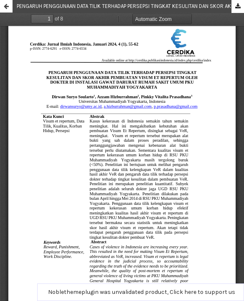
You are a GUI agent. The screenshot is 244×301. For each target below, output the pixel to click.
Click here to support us (202, 292)
